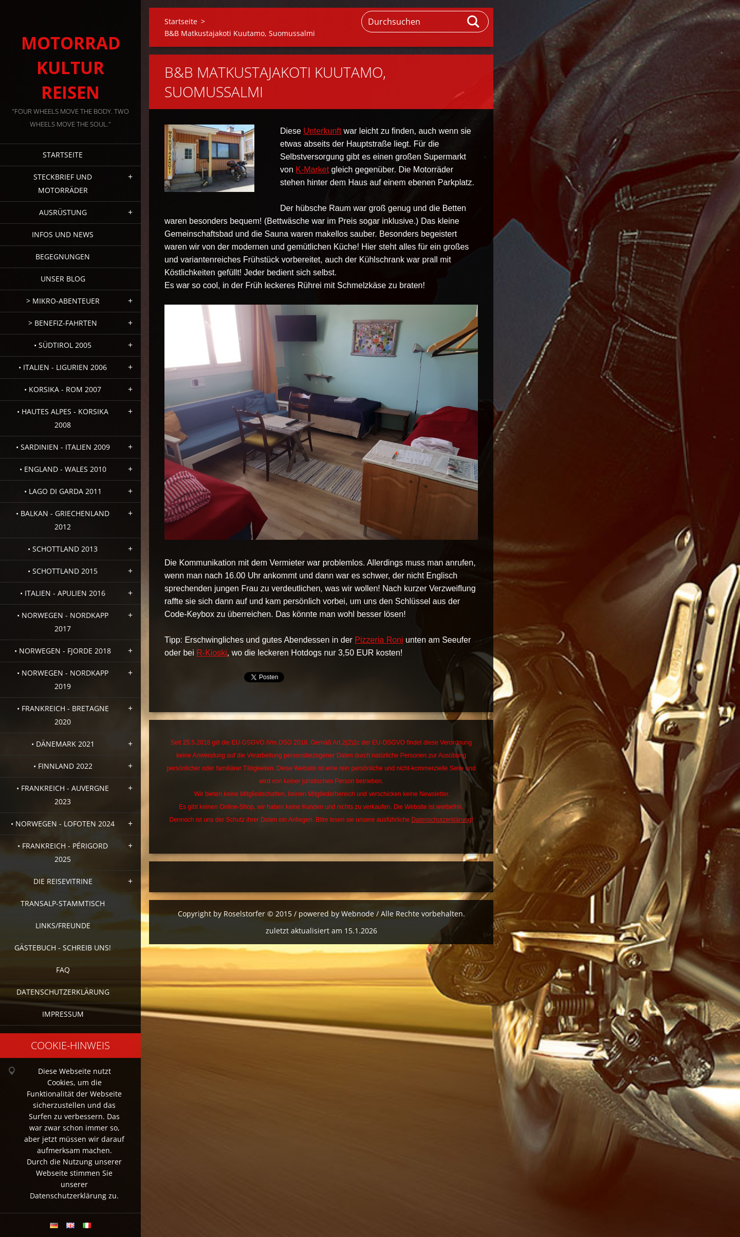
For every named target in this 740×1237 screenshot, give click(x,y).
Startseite (63, 155)
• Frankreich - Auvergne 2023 (62, 794)
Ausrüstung (63, 212)
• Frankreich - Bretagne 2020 (63, 715)
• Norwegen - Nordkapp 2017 (62, 621)
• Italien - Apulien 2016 (62, 593)
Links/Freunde (62, 925)
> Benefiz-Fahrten (62, 323)
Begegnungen (62, 256)
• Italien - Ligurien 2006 (62, 367)
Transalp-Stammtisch (63, 903)
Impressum (63, 1014)
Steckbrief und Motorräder (62, 183)
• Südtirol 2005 (62, 345)
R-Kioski (211, 652)
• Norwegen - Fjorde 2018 (62, 651)
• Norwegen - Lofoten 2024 (63, 823)
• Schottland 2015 (63, 571)
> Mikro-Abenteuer (63, 301)
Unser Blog (63, 279)
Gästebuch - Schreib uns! (62, 947)
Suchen (473, 21)
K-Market (312, 169)
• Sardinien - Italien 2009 (63, 447)
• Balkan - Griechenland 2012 (62, 520)
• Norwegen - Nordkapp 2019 (62, 679)
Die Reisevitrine (62, 881)
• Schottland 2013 (63, 549)
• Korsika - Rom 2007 (62, 389)
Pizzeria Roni (379, 639)
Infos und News (63, 234)
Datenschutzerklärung (62, 992)
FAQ (63, 970)
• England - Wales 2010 (63, 469)
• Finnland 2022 (62, 766)
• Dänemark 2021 (63, 744)
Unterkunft (322, 131)
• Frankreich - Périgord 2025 (62, 852)
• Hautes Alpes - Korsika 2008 (62, 418)
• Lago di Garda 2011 (63, 491)
